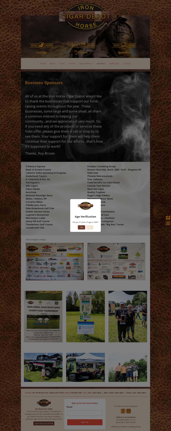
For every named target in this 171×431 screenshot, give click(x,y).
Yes (81, 227)
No (90, 227)
